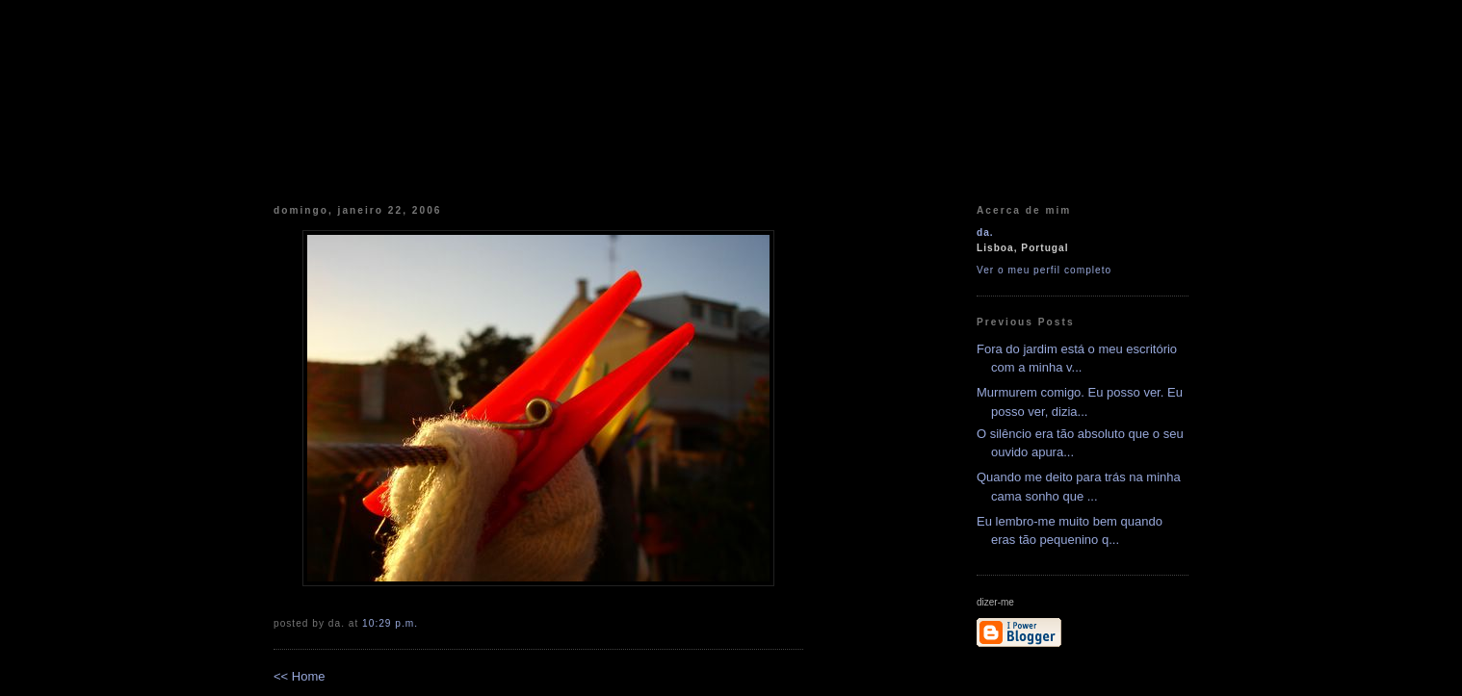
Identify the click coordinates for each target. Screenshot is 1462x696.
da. (985, 232)
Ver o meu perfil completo (1044, 270)
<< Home (299, 676)
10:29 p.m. (390, 623)
